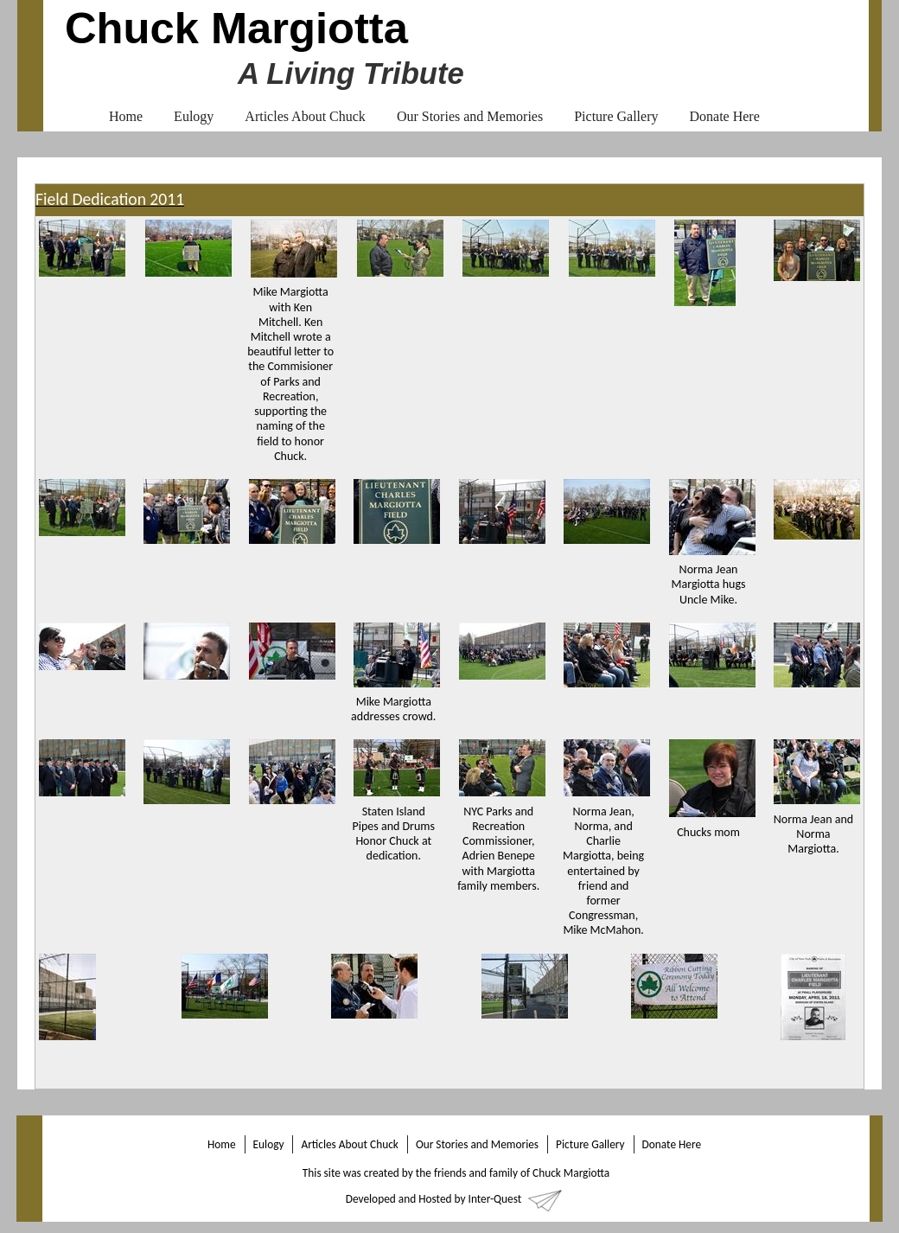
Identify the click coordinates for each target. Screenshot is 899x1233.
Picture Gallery (616, 116)
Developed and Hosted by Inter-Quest (433, 1198)
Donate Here (724, 116)
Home (126, 116)
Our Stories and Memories (470, 116)
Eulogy (194, 116)
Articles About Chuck (305, 116)
